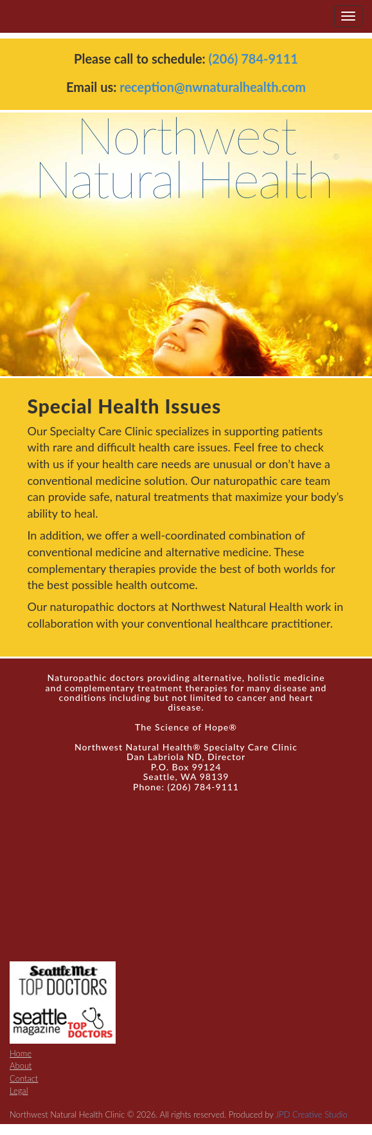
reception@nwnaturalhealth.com (213, 87)
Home (20, 1053)
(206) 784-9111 (253, 58)
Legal (19, 1090)
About (21, 1065)
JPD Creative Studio (312, 1114)
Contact (24, 1078)
